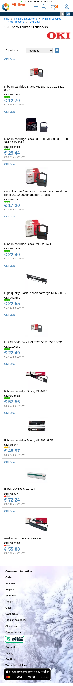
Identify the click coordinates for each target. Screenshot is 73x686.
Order (8, 577)
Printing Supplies (51, 18)
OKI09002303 (12, 94)
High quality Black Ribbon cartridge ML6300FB (35, 293)
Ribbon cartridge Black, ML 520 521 (27, 243)
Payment (10, 583)
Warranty (10, 595)
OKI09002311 (12, 444)
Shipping (10, 589)
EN (68, 13)
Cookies (10, 659)
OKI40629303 (12, 395)
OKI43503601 (12, 297)
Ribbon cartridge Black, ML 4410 (25, 391)
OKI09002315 (12, 248)
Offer (8, 607)
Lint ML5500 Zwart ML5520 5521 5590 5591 (33, 342)
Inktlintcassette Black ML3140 (23, 538)
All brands (11, 626)
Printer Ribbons (15, 21)
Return (9, 601)
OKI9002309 (11, 199)
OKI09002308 (12, 543)
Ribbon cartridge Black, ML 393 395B (28, 440)
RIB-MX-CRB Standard (19, 489)
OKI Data (35, 21)
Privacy (9, 653)
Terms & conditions (16, 665)
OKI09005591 (12, 494)
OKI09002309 (12, 147)
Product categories (15, 619)
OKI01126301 (12, 346)
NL (62, 13)
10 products (11, 50)
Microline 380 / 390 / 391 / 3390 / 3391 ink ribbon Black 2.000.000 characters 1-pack (36, 193)
